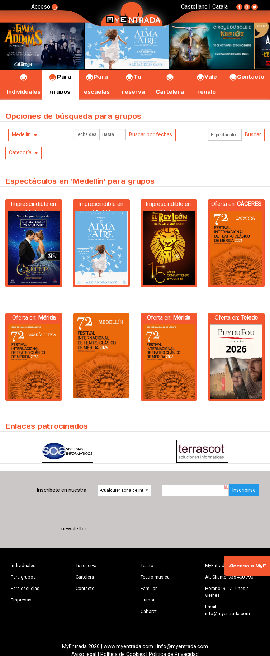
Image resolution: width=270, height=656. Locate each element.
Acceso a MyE (247, 566)
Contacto (246, 77)
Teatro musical (156, 577)
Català (220, 6)
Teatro (147, 565)
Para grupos (23, 577)
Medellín (21, 135)
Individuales (23, 565)
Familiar (149, 588)
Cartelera (85, 577)
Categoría (20, 153)
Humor (148, 600)
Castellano (194, 6)
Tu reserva (86, 565)
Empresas (21, 600)
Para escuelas (25, 588)
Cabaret (149, 611)
